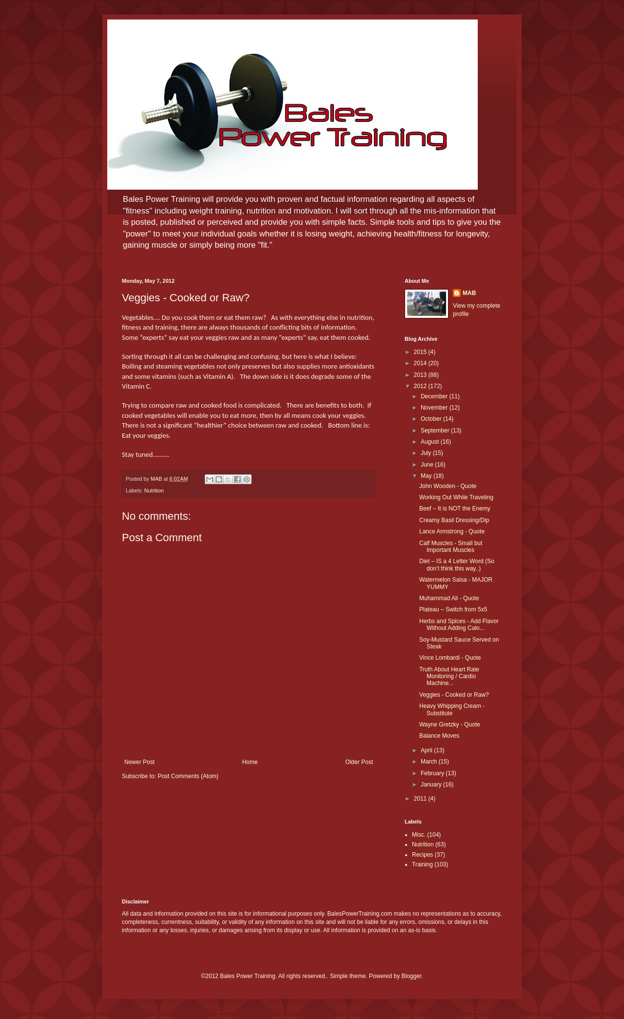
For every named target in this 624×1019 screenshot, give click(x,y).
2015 (421, 352)
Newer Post (139, 762)
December (435, 396)
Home (250, 762)
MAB (469, 293)
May (427, 475)
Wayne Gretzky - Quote (449, 724)
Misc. (419, 834)
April (427, 750)
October (432, 418)
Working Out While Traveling (456, 497)
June (428, 464)
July (427, 453)
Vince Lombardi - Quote (450, 657)
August (431, 441)
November (435, 407)
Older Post (359, 762)
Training (422, 864)
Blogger (412, 976)
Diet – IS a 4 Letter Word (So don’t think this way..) (456, 564)
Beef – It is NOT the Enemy (454, 508)
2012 (421, 386)
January (432, 784)
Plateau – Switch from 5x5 (453, 609)
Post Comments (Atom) (187, 776)
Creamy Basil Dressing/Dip (454, 520)
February (433, 773)
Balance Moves (439, 735)
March (430, 761)
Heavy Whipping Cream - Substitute (452, 709)
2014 (421, 363)
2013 (421, 375)
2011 (421, 798)
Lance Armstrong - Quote (452, 531)
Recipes (422, 854)
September (436, 430)
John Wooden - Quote (447, 486)
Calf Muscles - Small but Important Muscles (450, 546)
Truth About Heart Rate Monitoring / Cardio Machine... (449, 676)
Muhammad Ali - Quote (449, 598)
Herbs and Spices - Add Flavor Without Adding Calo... (459, 624)
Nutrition (154, 490)
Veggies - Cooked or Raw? (454, 694)
